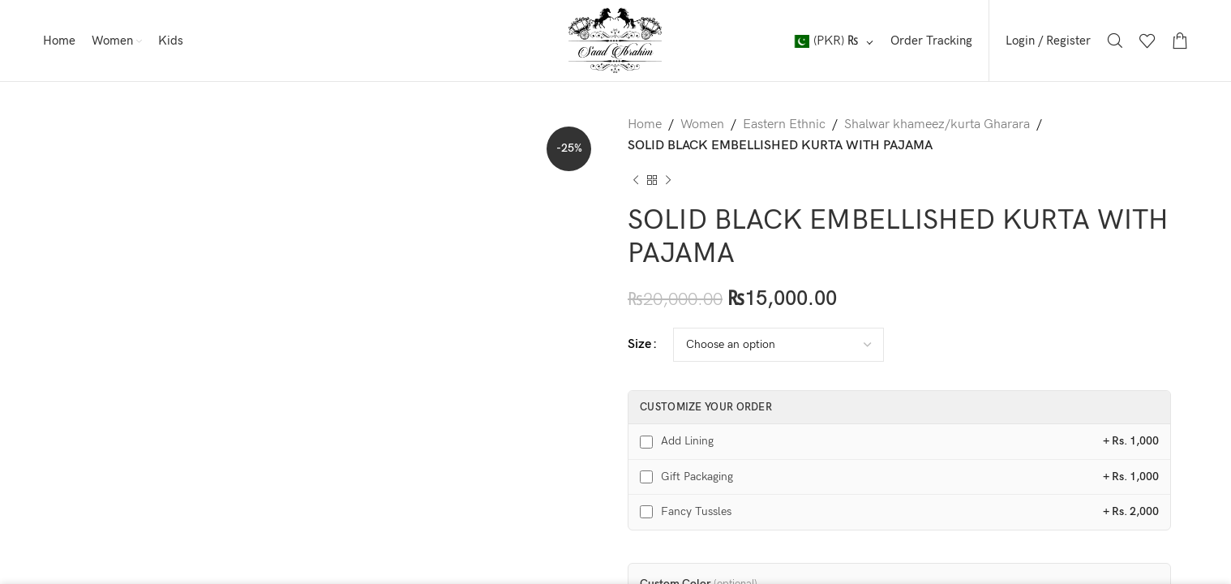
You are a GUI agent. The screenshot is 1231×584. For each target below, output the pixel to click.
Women (702, 124)
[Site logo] (615, 40)
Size (639, 344)
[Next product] (668, 180)
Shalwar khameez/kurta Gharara (937, 124)
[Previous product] (636, 180)
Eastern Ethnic (784, 124)
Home (645, 124)
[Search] (1115, 40)
